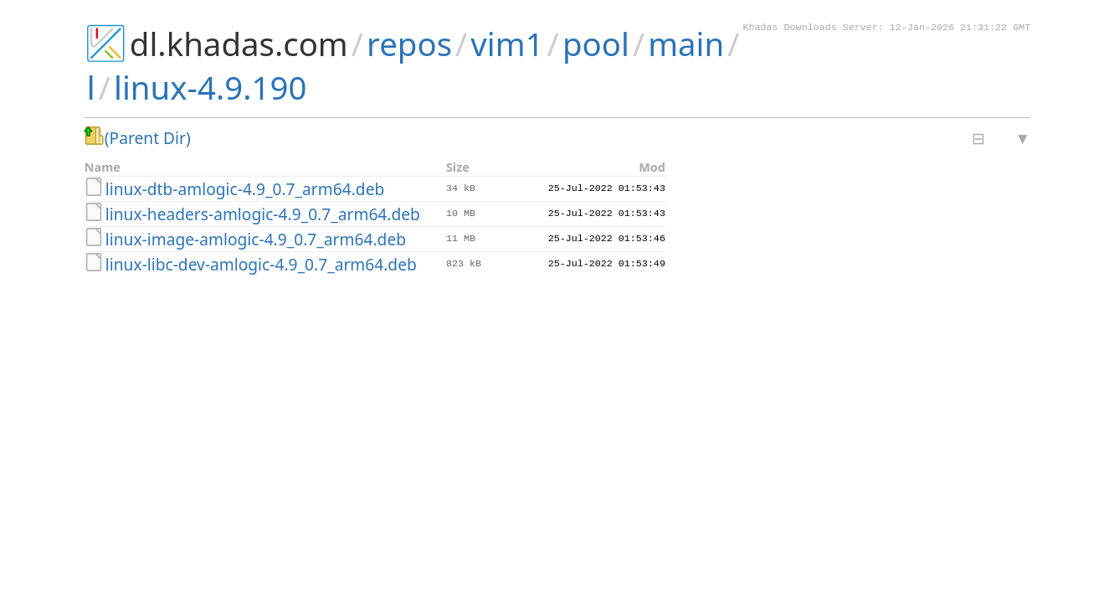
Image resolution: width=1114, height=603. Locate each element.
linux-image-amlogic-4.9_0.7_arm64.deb (255, 239)
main (686, 43)
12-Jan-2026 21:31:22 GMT (960, 28)
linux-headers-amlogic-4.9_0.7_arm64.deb (262, 214)
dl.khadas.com (239, 43)
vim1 (506, 43)
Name (103, 167)
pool (595, 43)
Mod (652, 167)
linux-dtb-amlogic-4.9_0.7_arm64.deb (244, 189)
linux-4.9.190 (210, 87)
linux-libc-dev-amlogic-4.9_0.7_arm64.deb (261, 264)
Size (458, 167)
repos (409, 43)
